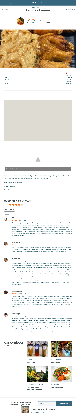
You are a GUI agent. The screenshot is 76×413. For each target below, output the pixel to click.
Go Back (4, 9)
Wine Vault (55, 362)
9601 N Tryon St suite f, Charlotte (36, 21)
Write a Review (9, 209)
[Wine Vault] (61, 349)
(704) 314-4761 (30, 23)
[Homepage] (37, 3)
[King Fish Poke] (61, 374)
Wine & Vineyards (57, 359)
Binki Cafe (31, 362)
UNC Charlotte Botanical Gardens (34, 388)
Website (47, 23)
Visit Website (37, 95)
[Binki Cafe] (37, 349)
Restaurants (31, 359)
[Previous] (2, 48)
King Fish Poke (57, 387)
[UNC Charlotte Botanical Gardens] (37, 374)
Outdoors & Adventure (35, 384)
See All (8, 345)
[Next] (73, 48)
